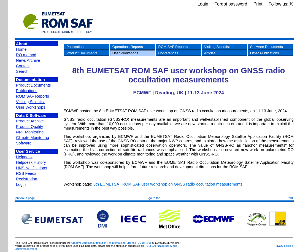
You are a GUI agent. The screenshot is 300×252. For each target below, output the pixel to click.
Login (203, 4)
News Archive (28, 60)
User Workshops (30, 107)
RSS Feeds (26, 173)
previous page (25, 198)
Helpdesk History (31, 162)
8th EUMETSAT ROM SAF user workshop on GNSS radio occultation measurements (167, 184)
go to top (154, 198)
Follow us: (281, 4)
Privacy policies (284, 245)
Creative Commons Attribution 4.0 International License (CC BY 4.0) (111, 242)
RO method (26, 55)
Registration (26, 179)
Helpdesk (24, 157)
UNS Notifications (31, 168)
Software (24, 143)
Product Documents (33, 85)
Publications (26, 91)
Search (22, 71)
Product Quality (29, 126)
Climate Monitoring (32, 137)
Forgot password (230, 4)
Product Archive (30, 121)
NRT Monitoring (30, 132)
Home (21, 49)
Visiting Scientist (30, 102)
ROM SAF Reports (32, 96)
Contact (23, 66)
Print (258, 4)
